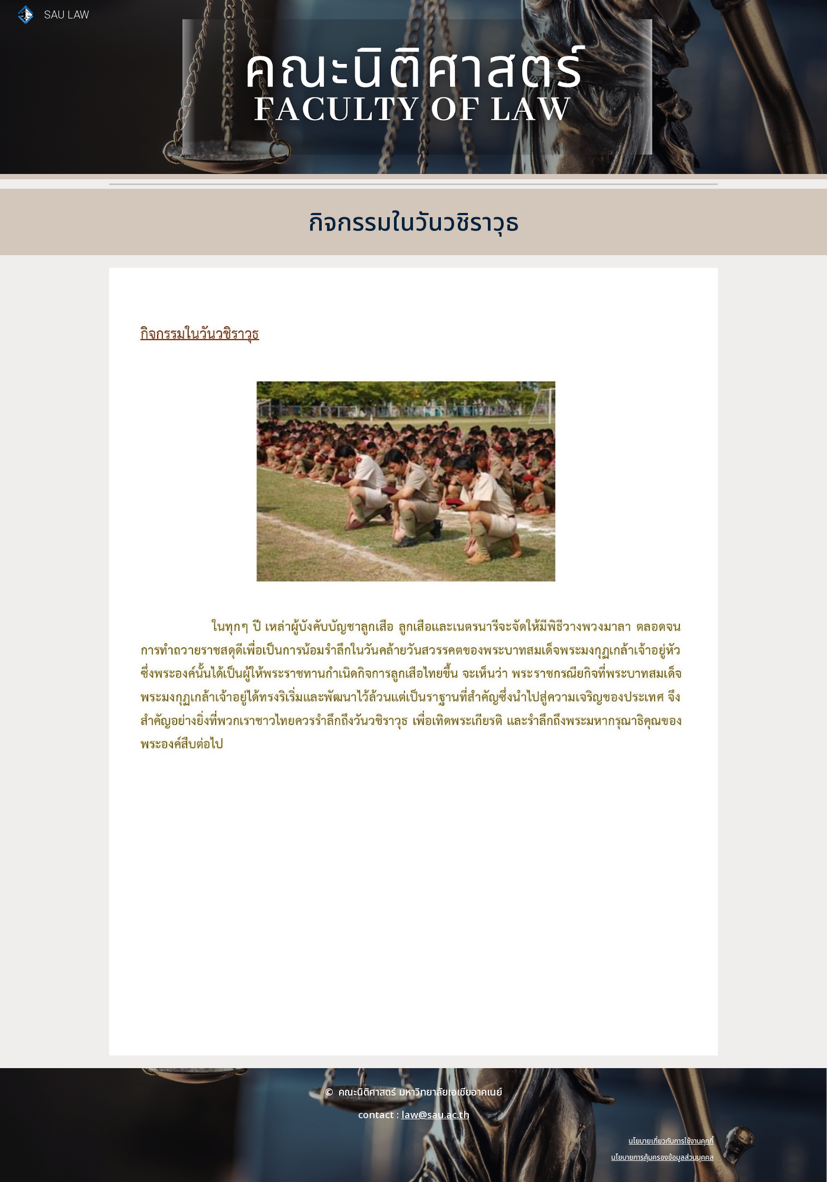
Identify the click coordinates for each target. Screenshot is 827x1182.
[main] (413, 222)
